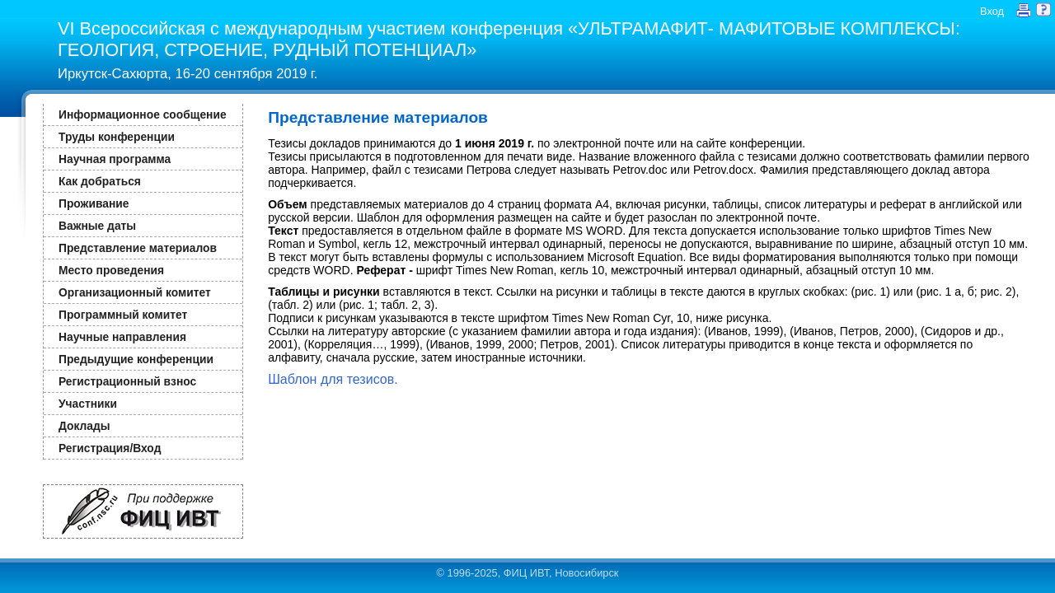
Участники (88, 403)
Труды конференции (117, 136)
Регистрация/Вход (110, 448)
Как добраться (100, 181)
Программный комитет (123, 314)
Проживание (94, 203)
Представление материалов (138, 247)
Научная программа (115, 159)
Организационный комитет (135, 292)
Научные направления (122, 336)
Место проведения (111, 270)
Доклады (84, 425)
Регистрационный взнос (127, 381)
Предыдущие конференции (136, 359)
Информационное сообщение (143, 114)
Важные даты (97, 225)
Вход (992, 11)
